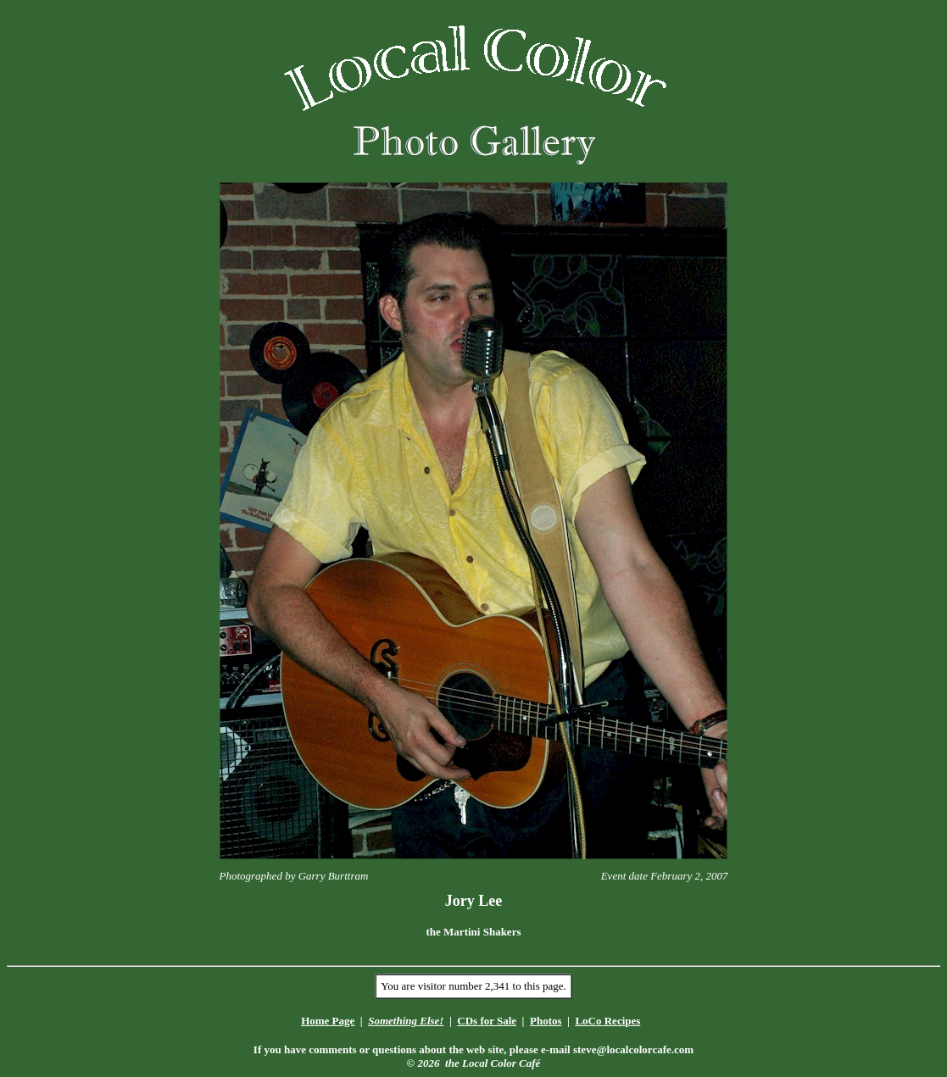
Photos (546, 1020)
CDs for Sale (486, 1020)
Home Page (327, 1020)
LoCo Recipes (607, 1020)
